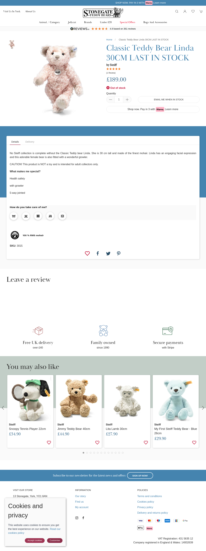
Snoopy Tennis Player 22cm (27, 429)
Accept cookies (34, 540)
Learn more (171, 109)
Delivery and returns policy (152, 512)
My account (81, 507)
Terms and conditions (149, 496)
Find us (79, 501)
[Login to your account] (185, 11)
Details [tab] (15, 141)
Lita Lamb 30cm (116, 429)
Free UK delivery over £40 (101, 2)
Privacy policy (145, 507)
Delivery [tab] (29, 141)
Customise (55, 540)
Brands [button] (88, 22)
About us (30, 11)
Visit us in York (11, 11)
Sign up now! (140, 476)
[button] (176, 11)
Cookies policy (145, 501)
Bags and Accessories (155, 22)
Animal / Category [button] (49, 22)
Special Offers (127, 22)
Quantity (111, 93)
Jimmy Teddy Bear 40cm (73, 429)
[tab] (83, 453)
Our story (80, 496)
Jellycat (72, 22)
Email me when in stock (169, 99)
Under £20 (106, 22)
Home (109, 39)
